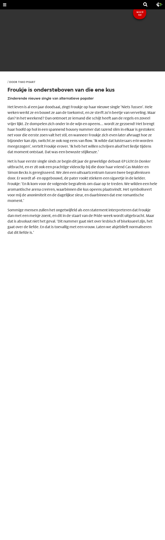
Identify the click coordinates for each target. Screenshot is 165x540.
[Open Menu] (4, 4)
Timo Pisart (26, 82)
